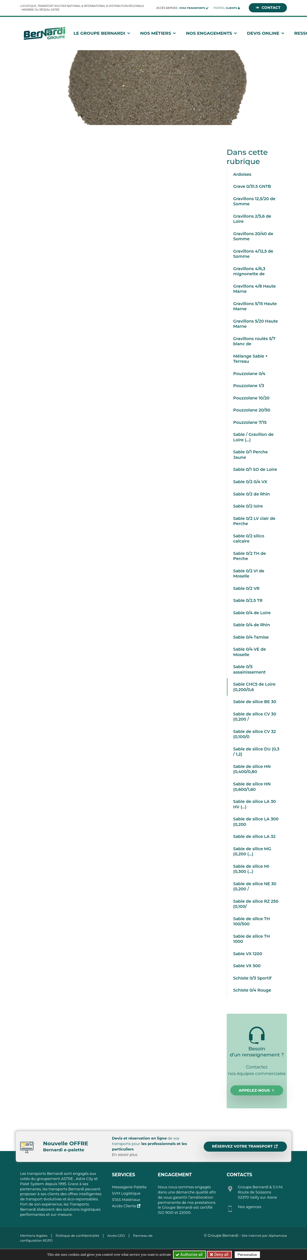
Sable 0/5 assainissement (249, 669)
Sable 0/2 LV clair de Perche (254, 521)
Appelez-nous (257, 1090)
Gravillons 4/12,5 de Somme (253, 254)
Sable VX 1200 (247, 953)
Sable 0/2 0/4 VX (250, 481)
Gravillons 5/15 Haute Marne (255, 306)
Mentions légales (33, 1236)
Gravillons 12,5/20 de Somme (254, 201)
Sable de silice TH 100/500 (251, 921)
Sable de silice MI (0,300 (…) (251, 869)
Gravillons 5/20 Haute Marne (255, 324)
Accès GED (116, 1236)
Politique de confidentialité (77, 1236)
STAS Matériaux (126, 1199)
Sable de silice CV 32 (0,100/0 (254, 734)
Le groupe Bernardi (102, 33)
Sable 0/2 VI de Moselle (248, 573)
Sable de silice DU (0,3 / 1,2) (256, 751)
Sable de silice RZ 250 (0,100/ (256, 904)
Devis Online (266, 33)
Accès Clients (124, 1206)
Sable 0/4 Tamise (251, 637)
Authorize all (189, 1254)
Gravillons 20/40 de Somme (253, 236)
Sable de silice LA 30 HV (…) (254, 804)
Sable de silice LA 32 (254, 836)
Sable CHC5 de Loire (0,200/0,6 (254, 687)
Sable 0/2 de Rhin (251, 494)
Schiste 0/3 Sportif (252, 978)
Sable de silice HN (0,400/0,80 (252, 769)
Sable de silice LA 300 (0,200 (256, 821)
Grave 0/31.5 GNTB (252, 186)
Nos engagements (212, 33)
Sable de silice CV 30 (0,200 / (254, 716)
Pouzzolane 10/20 (251, 398)
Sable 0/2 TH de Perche (249, 556)
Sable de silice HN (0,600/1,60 (252, 786)
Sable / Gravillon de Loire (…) (253, 437)
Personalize (247, 1255)
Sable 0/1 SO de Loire (255, 469)
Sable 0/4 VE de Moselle (249, 652)
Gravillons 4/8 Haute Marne (254, 289)
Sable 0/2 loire (248, 506)
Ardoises (242, 174)
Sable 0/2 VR (246, 588)
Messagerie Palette (129, 1187)
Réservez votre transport (245, 1146)
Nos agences (249, 1207)
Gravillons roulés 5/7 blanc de (254, 341)
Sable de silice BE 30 (254, 701)
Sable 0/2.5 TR (248, 600)
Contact (268, 8)
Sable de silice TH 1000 (251, 939)
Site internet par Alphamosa (264, 1236)
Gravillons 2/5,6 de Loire (252, 219)
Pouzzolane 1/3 (248, 385)
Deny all (220, 1254)
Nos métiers (158, 33)
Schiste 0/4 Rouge (252, 990)
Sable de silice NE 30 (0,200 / (254, 886)
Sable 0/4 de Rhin (251, 624)
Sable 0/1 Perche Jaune (250, 454)
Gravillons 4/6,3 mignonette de (249, 271)
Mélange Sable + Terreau (250, 359)
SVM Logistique (126, 1193)
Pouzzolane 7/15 (250, 422)
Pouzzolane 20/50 (251, 410)
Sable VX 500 (247, 965)
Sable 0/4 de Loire (252, 612)
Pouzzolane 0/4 (249, 373)
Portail (225, 7)
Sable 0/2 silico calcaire (248, 538)
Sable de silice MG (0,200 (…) (252, 851)
